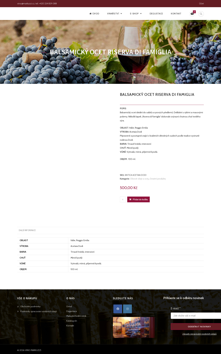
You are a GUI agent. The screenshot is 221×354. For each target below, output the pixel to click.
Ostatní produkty (158, 178)
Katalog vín (71, 321)
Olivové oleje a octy (139, 178)
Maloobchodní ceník (76, 316)
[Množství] (123, 199)
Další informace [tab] (27, 230)
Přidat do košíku (140, 199)
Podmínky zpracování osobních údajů (38, 311)
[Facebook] (117, 309)
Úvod (69, 306)
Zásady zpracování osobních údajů (199, 334)
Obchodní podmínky (30, 306)
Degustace (71, 311)
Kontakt (70, 325)
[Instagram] (127, 309)
